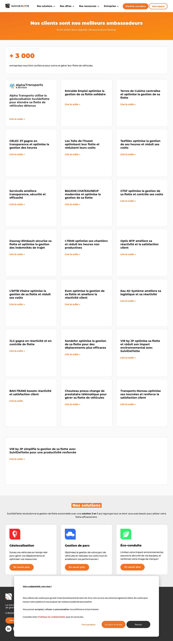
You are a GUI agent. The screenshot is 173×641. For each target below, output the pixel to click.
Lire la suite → (17, 119)
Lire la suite (16, 409)
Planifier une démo (136, 6)
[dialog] (86, 606)
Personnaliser (89, 624)
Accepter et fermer (113, 624)
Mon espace (158, 6)
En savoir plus (22, 567)
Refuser (138, 624)
